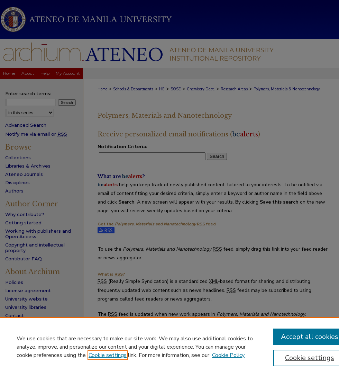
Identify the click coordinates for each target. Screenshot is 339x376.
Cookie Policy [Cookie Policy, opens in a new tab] (228, 355)
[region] (169, 346)
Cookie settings (108, 355)
